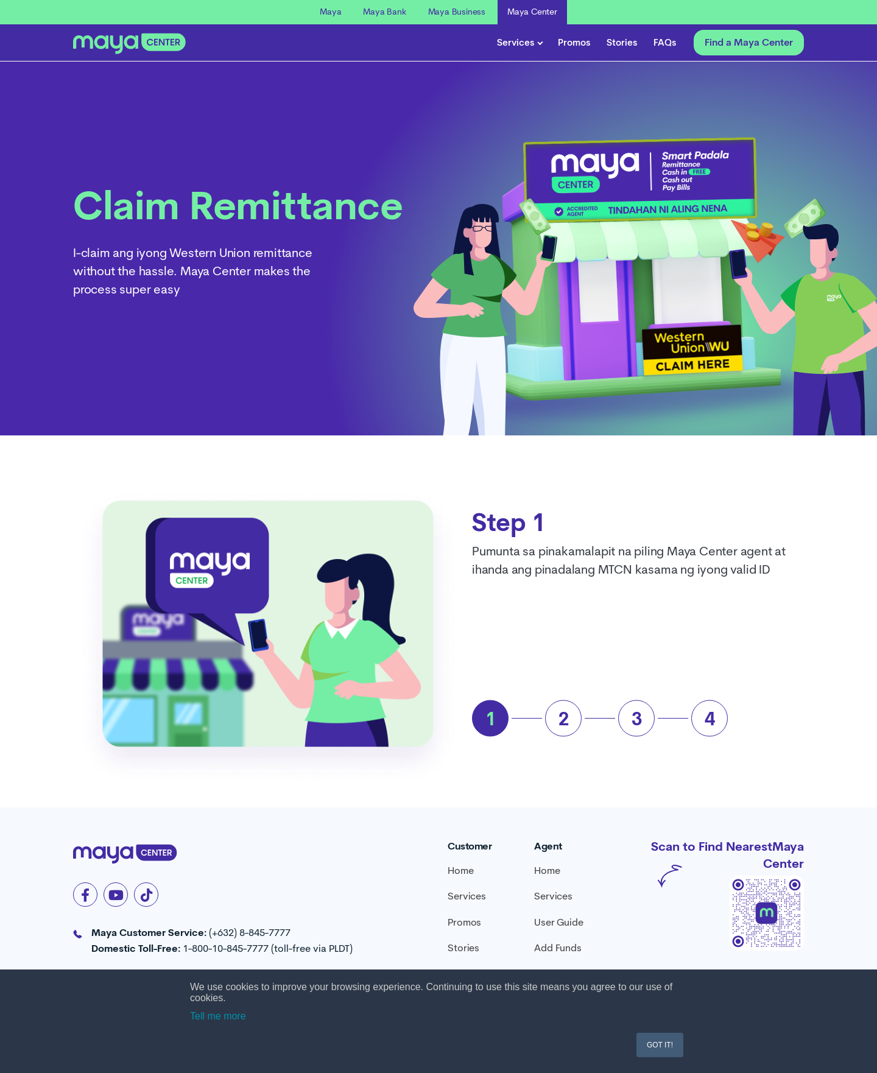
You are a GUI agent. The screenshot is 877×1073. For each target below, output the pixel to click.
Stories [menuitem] (463, 947)
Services (519, 42)
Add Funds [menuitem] (557, 947)
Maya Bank (384, 11)
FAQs (665, 42)
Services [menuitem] (466, 896)
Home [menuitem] (460, 870)
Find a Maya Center (749, 42)
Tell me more (218, 1016)
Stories (622, 42)
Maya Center (532, 11)
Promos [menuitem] (464, 922)
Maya (330, 11)
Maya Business (456, 11)
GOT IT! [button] (660, 1045)
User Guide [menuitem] (558, 922)
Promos (574, 42)
